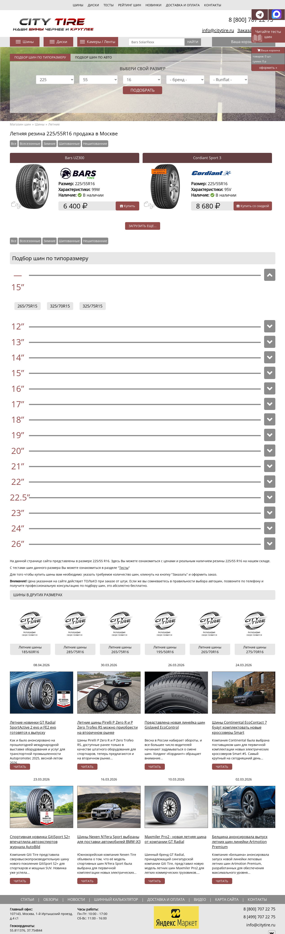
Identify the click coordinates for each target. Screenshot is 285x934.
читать (20, 767)
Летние (54, 124)
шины (78, 5)
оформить (268, 67)
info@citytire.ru (218, 30)
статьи (27, 899)
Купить (127, 206)
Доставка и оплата (183, 5)
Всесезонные (30, 143)
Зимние (49, 143)
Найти (192, 42)
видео (200, 899)
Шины (39, 124)
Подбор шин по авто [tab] (93, 57)
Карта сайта (227, 899)
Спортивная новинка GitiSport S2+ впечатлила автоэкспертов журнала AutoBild (40, 841)
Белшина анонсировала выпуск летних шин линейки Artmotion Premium (239, 841)
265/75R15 (27, 306)
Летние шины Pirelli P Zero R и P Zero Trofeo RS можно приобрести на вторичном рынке (107, 727)
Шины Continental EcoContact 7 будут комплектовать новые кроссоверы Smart (239, 727)
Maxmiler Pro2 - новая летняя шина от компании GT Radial (175, 839)
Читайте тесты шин (268, 34)
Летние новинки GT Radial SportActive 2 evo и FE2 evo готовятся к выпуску (33, 727)
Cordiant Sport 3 (207, 157)
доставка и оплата (166, 899)
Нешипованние (95, 143)
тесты (109, 5)
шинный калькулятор (116, 899)
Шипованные (69, 143)
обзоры (50, 899)
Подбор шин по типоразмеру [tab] (40, 57)
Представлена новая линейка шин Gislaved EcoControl (175, 725)
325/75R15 (92, 306)
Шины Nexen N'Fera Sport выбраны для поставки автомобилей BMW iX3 (109, 839)
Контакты (212, 5)
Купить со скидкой (252, 206)
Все (13, 143)
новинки (153, 5)
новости (76, 899)
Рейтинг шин (129, 5)
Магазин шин (20, 124)
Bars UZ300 (74, 157)
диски (93, 5)
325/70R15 (60, 306)
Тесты (123, 568)
